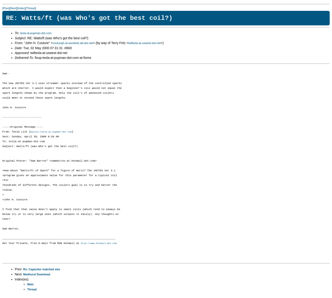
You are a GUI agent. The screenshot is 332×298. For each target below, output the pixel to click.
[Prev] (6, 8)
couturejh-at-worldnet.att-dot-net (73, 43)
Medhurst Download (36, 275)
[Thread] (31, 8)
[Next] (13, 8)
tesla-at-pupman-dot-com (36, 33)
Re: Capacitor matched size (41, 269)
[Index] (21, 8)
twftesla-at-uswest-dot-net (144, 43)
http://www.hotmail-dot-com (99, 243)
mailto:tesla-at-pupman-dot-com (51, 132)
